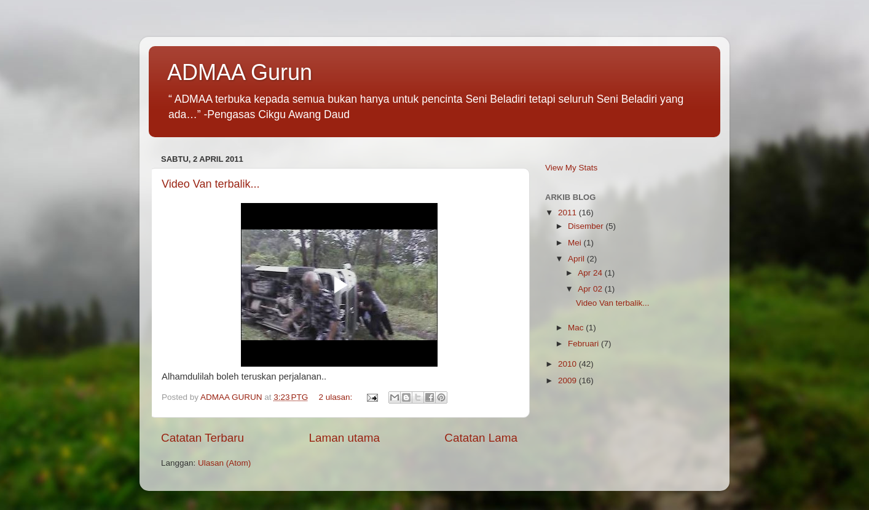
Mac (577, 327)
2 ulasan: (337, 397)
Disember (587, 226)
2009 (568, 380)
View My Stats (571, 167)
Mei (576, 242)
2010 (568, 364)
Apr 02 (591, 288)
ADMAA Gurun (239, 72)
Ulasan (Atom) (224, 463)
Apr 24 (591, 272)
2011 (568, 212)
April (577, 258)
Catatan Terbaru (202, 437)
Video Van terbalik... (210, 184)
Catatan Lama (480, 437)
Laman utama (344, 437)
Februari (584, 343)
